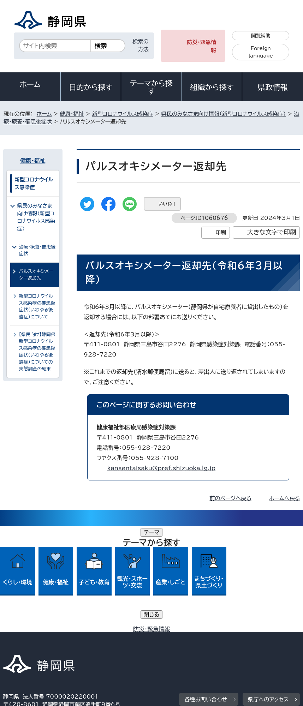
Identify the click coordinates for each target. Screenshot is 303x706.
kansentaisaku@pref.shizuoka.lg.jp (161, 468)
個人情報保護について (115, 637)
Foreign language (261, 52)
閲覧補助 (261, 35)
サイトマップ (236, 645)
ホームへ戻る (284, 498)
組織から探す (212, 87)
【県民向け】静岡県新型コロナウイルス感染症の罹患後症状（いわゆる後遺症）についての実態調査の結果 (37, 351)
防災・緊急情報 (201, 46)
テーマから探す (151, 87)
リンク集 (186, 645)
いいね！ (168, 204)
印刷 (221, 232)
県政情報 (272, 87)
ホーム (30, 84)
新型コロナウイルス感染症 (122, 113)
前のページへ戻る (230, 498)
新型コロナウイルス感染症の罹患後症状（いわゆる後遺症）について (37, 306)
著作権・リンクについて (36, 637)
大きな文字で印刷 (271, 232)
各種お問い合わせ (205, 594)
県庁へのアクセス (268, 594)
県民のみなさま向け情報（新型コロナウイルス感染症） (223, 113)
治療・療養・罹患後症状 (37, 250)
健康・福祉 (72, 113)
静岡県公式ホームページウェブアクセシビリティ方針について (80, 645)
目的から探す (91, 87)
